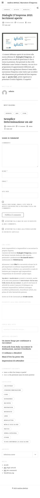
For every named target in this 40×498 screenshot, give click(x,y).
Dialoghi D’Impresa (24, 57)
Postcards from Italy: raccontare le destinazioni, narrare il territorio (17, 348)
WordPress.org (9, 473)
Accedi (6, 465)
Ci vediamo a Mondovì (12, 353)
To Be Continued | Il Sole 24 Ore (16, 442)
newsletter (8, 420)
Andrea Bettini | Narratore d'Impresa (22, 3)
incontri (16, 9)
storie (24, 113)
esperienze (7, 9)
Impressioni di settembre (13, 361)
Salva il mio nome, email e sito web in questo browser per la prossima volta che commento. (19, 206)
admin (29, 22)
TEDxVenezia (18, 260)
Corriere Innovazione (12, 390)
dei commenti (10, 470)
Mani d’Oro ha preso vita (13, 357)
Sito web (5, 191)
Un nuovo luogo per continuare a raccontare (16, 341)
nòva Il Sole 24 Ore (11, 424)
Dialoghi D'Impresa (24, 253)
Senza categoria (10, 433)
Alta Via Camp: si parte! (18, 372)
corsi (6, 394)
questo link (12, 77)
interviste (9, 113)
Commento (6, 143)
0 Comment (20, 22)
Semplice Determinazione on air (18, 120)
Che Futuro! (8, 386)
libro (17, 113)
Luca (5, 372)
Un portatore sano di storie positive (21, 375)
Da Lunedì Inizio (27, 257)
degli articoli (10, 468)
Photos (6, 429)
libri (16, 264)
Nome (5, 171)
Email (5, 181)
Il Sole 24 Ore (28, 297)
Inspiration (26, 9)
